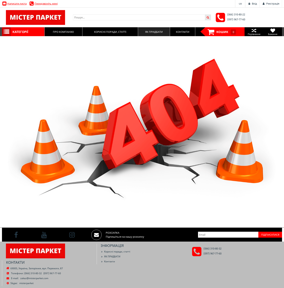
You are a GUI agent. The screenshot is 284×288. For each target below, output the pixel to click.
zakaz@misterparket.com (34, 278)
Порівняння (254, 31)
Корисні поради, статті (115, 251)
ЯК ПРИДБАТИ (110, 256)
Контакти (108, 261)
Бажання (272, 31)
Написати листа (17, 3)
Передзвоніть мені (46, 3)
